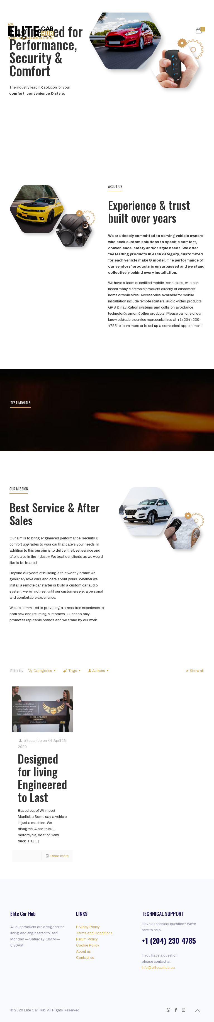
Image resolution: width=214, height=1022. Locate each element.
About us (83, 951)
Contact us (85, 958)
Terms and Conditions (94, 933)
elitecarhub (33, 741)
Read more (59, 856)
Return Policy (87, 939)
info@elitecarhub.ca (158, 968)
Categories (42, 671)
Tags (72, 671)
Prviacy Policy (88, 927)
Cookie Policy (87, 945)
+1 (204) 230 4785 (169, 940)
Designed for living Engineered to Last (42, 777)
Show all (194, 671)
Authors (98, 671)
